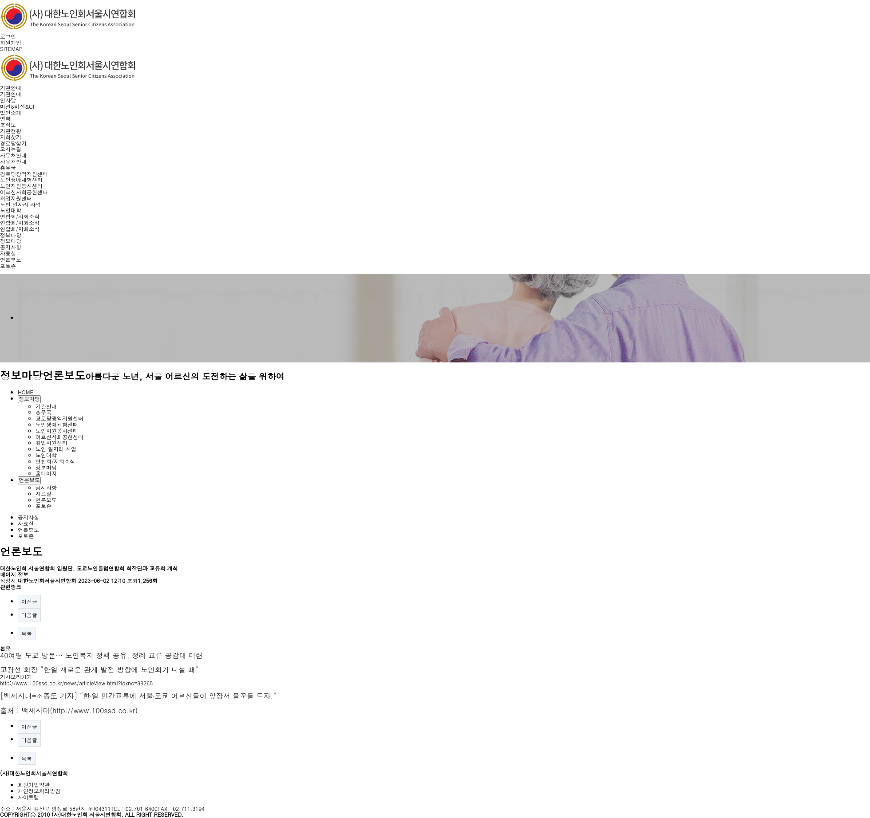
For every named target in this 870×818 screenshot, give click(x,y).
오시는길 (10, 149)
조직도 (8, 124)
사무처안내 (13, 155)
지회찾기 (10, 137)
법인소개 (10, 112)
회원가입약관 (34, 784)
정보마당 (10, 235)
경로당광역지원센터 (24, 173)
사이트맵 (28, 797)
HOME (25, 392)
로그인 (8, 36)
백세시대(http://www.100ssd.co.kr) (79, 710)
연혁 (5, 118)
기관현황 (10, 130)
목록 (26, 633)
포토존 (8, 265)
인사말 (8, 100)
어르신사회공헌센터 (24, 192)
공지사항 (10, 247)
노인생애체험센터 (21, 179)
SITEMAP (11, 48)
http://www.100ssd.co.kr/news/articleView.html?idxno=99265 (76, 683)
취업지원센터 (16, 198)
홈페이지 (46, 473)
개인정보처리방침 (39, 790)
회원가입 (10, 42)
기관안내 (10, 87)
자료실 (8, 253)
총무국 (8, 167)
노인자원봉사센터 (21, 185)
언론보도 (10, 259)
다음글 (29, 614)
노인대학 (10, 210)
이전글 (29, 601)
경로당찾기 (13, 143)
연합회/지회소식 (20, 216)
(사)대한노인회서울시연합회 (34, 773)
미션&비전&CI (17, 106)
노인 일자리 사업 (20, 204)
